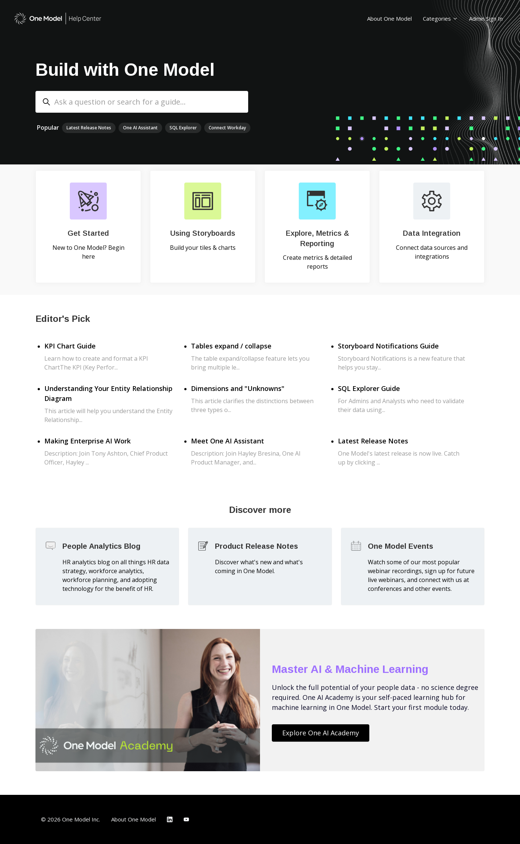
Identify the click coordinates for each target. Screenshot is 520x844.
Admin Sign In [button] (486, 18)
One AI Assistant (140, 128)
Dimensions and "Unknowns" (237, 388)
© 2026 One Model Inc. (70, 819)
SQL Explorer (183, 128)
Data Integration (432, 233)
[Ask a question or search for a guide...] (141, 102)
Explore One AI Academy (320, 732)
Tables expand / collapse (231, 345)
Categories (440, 18)
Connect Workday (227, 128)
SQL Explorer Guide (369, 388)
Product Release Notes (256, 546)
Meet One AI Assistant (227, 440)
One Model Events (400, 546)
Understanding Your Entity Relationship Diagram (108, 393)
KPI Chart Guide (70, 345)
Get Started (88, 233)
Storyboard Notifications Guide (388, 345)
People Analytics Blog (101, 546)
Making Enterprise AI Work (87, 440)
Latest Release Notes (88, 128)
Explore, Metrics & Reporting (317, 238)
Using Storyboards (202, 233)
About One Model (389, 18)
